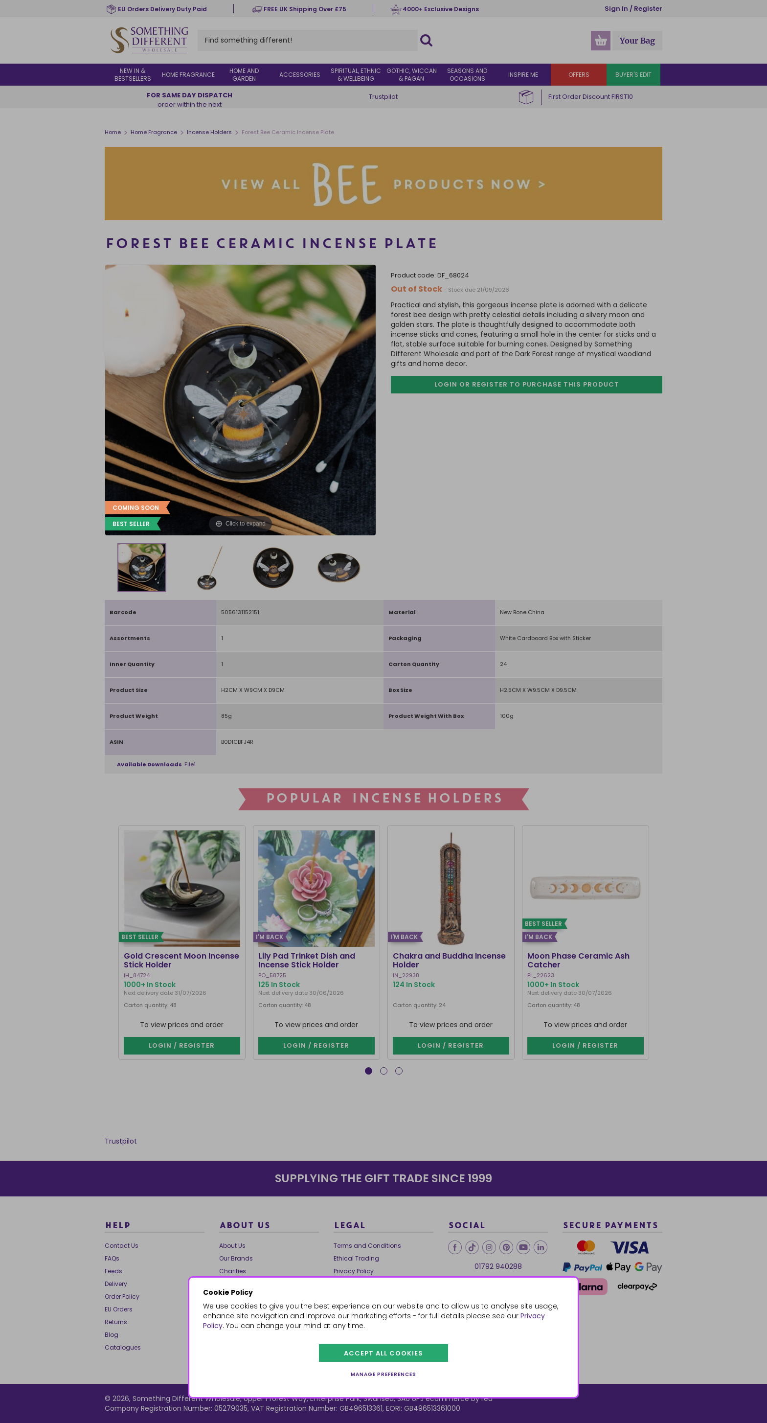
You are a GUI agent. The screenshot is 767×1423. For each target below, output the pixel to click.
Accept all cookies (383, 1353)
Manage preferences (383, 1374)
